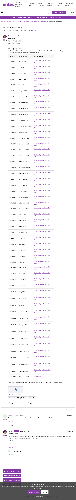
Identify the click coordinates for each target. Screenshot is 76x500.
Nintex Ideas (59, 4)
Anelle (10, 36)
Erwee (10, 415)
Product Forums (17, 21)
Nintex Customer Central (18, 4)
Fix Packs (23, 398)
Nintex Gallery (50, 4)
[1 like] (14, 451)
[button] (2, 12)
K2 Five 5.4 (32, 398)
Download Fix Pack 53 (40, 376)
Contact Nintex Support (12, 475)
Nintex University (40, 4)
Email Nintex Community (12, 480)
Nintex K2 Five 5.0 (14, 398)
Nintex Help (31, 4)
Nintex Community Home (12, 471)
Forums (9, 21)
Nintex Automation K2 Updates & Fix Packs (36, 21)
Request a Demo (69, 4)
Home (3, 21)
